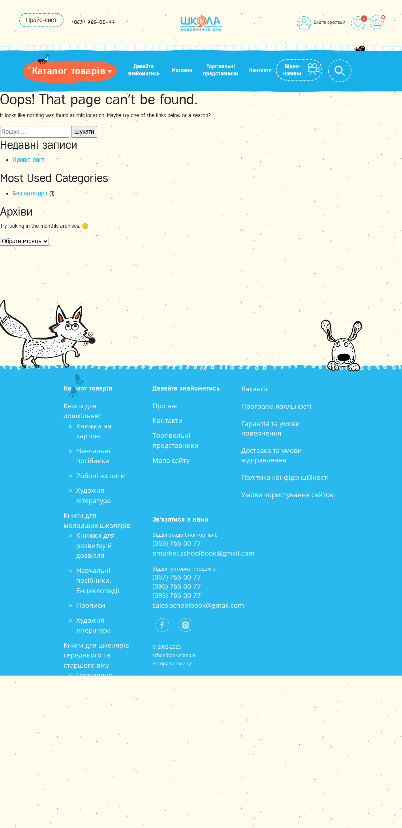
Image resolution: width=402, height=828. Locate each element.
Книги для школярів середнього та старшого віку (96, 655)
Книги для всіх (87, 744)
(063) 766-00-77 (93, 22)
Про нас (165, 405)
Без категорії (30, 193)
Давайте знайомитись (144, 70)
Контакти (260, 70)
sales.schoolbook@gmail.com (198, 605)
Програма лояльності (276, 406)
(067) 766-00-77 (176, 577)
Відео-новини (292, 70)
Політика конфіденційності (285, 477)
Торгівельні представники (220, 70)
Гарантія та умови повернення (270, 428)
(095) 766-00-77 (176, 595)
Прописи (90, 605)
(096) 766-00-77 (176, 586)
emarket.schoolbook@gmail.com (203, 553)
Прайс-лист (41, 20)
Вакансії (254, 388)
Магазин (182, 70)
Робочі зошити (100, 475)
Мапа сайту (171, 460)
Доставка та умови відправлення (271, 455)
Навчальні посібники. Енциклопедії (97, 580)
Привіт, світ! (29, 159)
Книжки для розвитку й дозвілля (95, 545)
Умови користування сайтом (288, 494)
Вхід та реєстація (329, 22)
